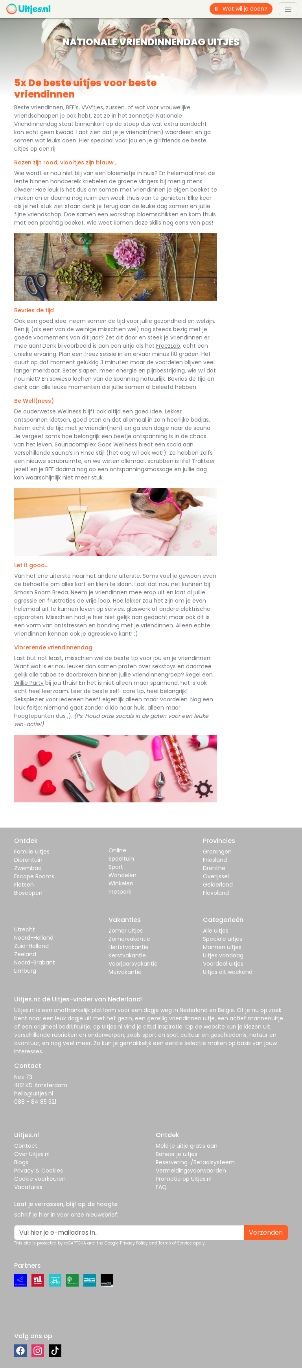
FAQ (161, 1187)
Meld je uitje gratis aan (186, 1146)
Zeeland (25, 954)
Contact (25, 1146)
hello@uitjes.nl (33, 1093)
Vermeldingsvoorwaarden (191, 1170)
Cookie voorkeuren (40, 1179)
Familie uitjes (32, 851)
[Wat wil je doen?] (248, 9)
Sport (116, 867)
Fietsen (24, 885)
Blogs (21, 1162)
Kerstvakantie (127, 955)
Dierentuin (28, 860)
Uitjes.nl (24, 1010)
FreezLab (168, 346)
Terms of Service (175, 1243)
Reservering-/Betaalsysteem (195, 1162)
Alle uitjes (215, 931)
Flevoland (216, 893)
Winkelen (121, 883)
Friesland (215, 860)
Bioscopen (28, 893)
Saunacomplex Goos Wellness (96, 444)
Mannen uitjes (222, 947)
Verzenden (266, 1232)
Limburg (25, 971)
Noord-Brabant (34, 962)
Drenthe (214, 868)
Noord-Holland (33, 938)
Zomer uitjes (126, 931)
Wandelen (122, 875)
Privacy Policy (134, 1243)
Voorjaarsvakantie (133, 964)
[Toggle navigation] (288, 8)
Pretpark (120, 892)
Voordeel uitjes (223, 964)
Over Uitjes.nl (32, 1154)
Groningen (217, 851)
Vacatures (28, 1187)
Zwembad (28, 868)
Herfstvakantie (129, 947)
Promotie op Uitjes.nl (184, 1179)
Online (117, 850)
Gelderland (218, 885)
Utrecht (24, 929)
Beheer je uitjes (176, 1154)
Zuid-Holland (31, 946)
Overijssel (216, 876)
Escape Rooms (34, 876)
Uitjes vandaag (223, 955)
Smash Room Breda (41, 592)
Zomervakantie (129, 939)
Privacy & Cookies (38, 1170)
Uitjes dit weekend (227, 972)
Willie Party (29, 683)
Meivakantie (125, 972)
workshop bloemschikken (144, 214)
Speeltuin (121, 859)
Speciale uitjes (222, 939)
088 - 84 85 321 (35, 1102)
